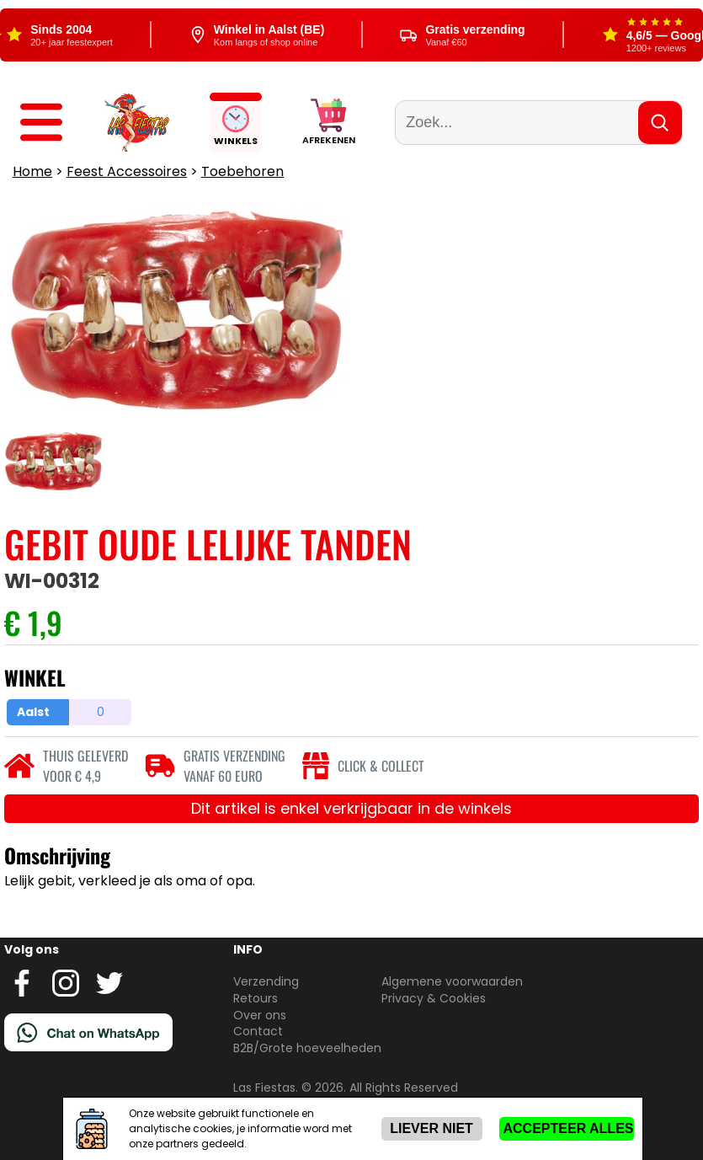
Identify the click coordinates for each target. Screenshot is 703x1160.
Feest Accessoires (127, 171)
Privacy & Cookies (433, 998)
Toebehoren (242, 171)
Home (32, 171)
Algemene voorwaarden (452, 981)
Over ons (259, 1015)
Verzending (266, 981)
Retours (255, 998)
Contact (258, 1031)
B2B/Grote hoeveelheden (307, 1048)
